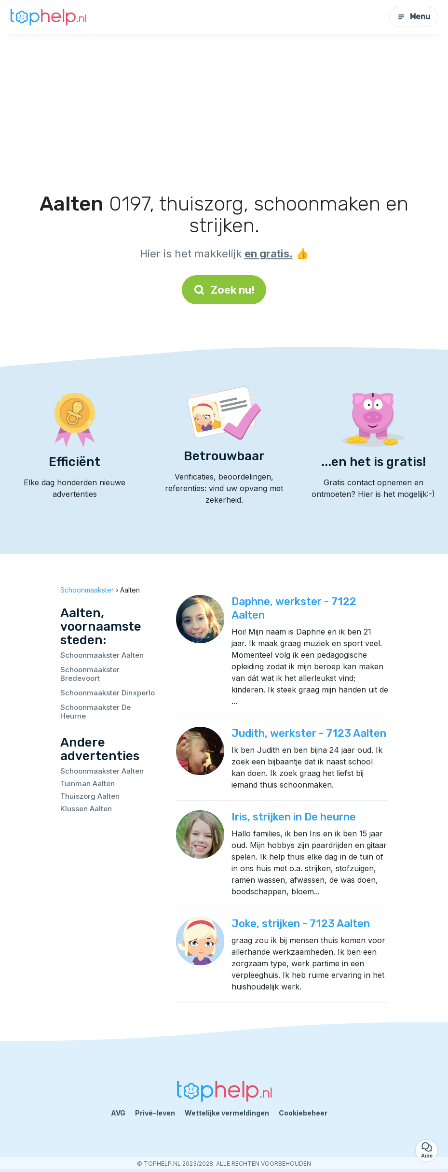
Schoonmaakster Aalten (102, 655)
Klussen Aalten (86, 808)
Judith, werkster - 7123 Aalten (308, 733)
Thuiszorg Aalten (90, 796)
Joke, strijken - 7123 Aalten (300, 923)
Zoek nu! (224, 289)
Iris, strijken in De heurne (293, 816)
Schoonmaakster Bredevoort (90, 674)
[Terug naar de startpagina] (48, 17)
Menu (413, 16)
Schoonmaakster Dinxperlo (107, 692)
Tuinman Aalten (87, 783)
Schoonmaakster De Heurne (95, 711)
